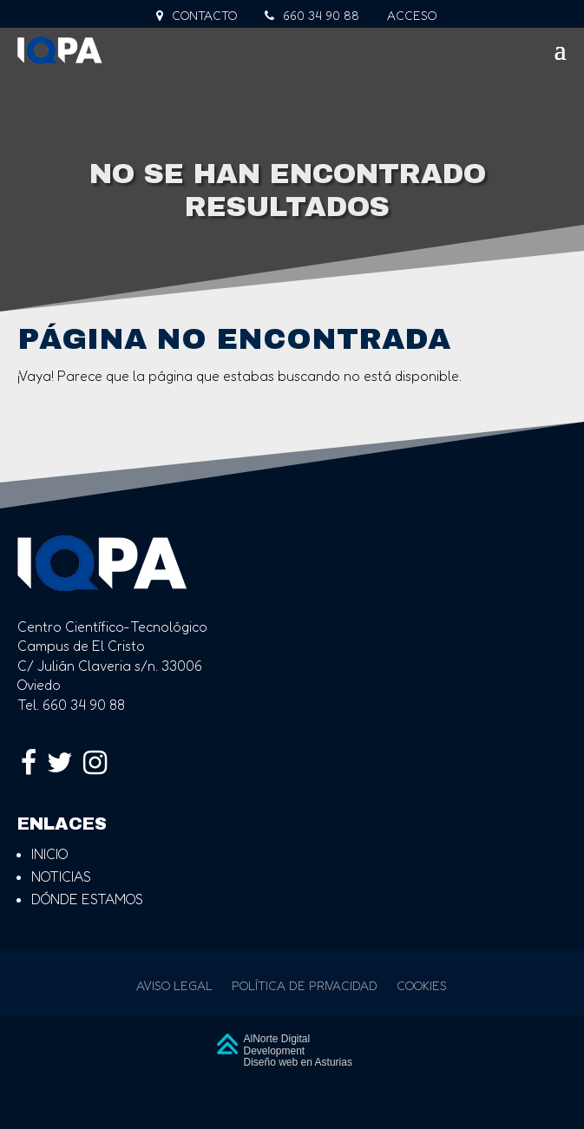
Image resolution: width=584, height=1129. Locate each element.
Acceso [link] (411, 16)
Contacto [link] (196, 16)
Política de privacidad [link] (304, 986)
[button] (292, 56)
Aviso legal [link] (174, 986)
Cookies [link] (422, 986)
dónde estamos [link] (87, 899)
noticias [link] (61, 876)
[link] (89, 50)
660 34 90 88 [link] (312, 16)
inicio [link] (49, 854)
